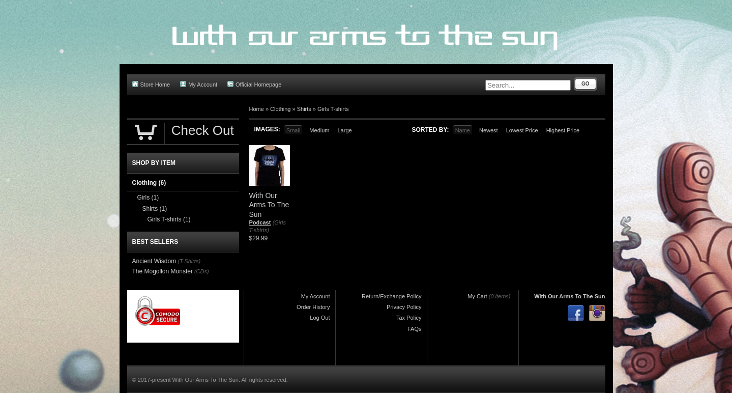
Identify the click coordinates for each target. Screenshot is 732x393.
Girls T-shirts (333, 109)
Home (256, 109)
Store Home (151, 84)
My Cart (477, 296)
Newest (488, 130)
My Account (198, 84)
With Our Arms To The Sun (569, 296)
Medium (319, 130)
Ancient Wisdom (154, 261)
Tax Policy (409, 318)
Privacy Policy (404, 307)
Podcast (260, 222)
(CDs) (201, 271)
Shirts (304, 109)
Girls (148, 197)
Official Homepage (254, 84)
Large (344, 130)
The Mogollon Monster (162, 271)
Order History (313, 307)
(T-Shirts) (189, 261)
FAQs (414, 329)
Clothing (280, 109)
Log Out (320, 318)
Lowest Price (522, 130)
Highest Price (562, 130)
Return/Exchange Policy (391, 296)
